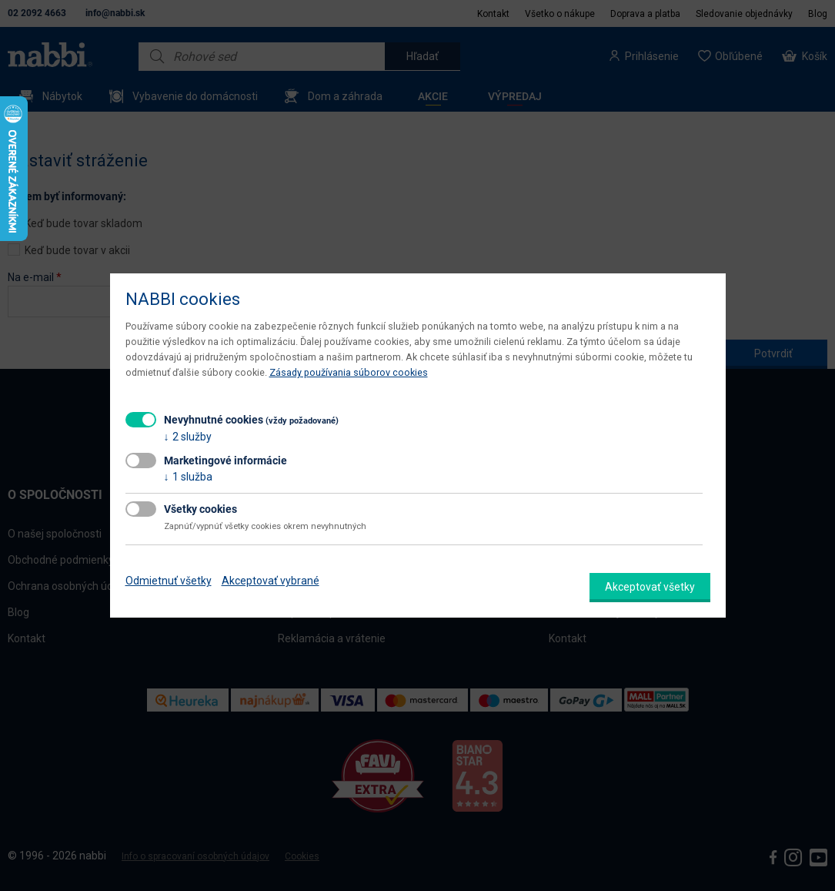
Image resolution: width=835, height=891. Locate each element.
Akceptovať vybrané (270, 580)
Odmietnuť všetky (168, 580)
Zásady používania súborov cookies (348, 372)
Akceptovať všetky (650, 587)
